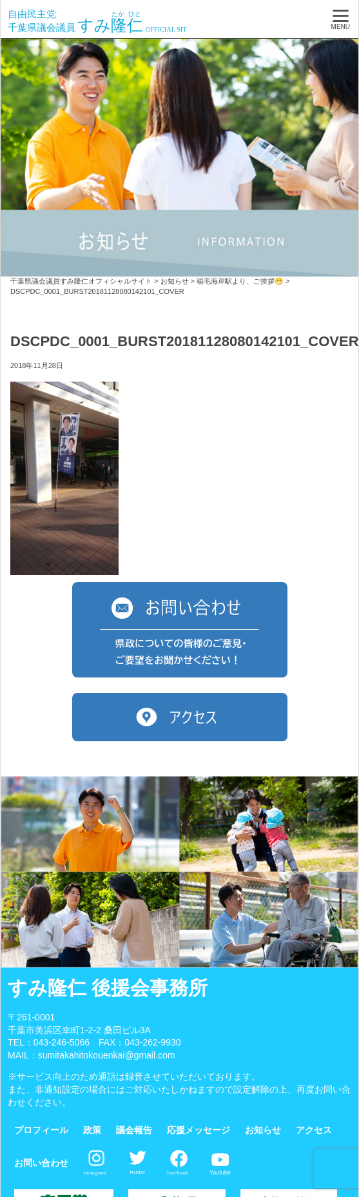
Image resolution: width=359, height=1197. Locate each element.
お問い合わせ (41, 1163)
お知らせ (263, 1130)
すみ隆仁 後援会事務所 (108, 987)
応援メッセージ (198, 1130)
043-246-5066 (62, 1042)
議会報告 (134, 1130)
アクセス (314, 1130)
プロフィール (41, 1130)
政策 (92, 1130)
